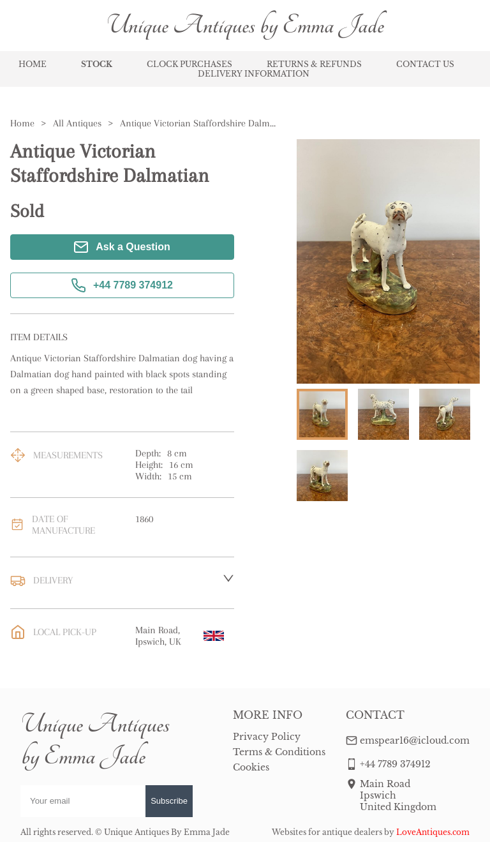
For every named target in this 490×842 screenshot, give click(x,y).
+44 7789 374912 (122, 285)
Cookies (251, 767)
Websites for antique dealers (327, 832)
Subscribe (169, 801)
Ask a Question (122, 247)
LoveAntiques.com (433, 832)
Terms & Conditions (279, 752)
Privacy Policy (267, 736)
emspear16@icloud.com (415, 740)
